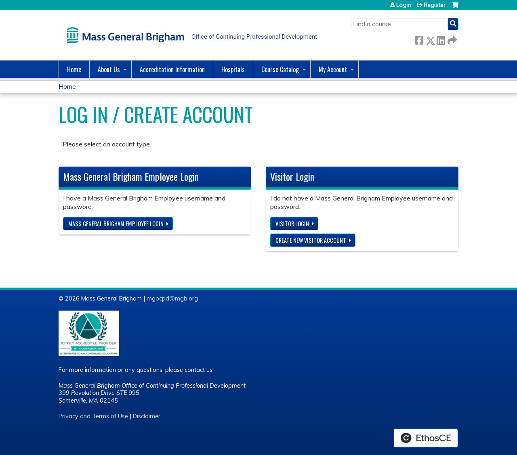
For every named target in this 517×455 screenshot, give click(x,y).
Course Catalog (280, 69)
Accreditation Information (172, 69)
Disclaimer (146, 416)
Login (403, 5)
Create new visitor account (310, 240)
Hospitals (233, 69)
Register (435, 5)
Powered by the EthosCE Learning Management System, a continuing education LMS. (425, 438)
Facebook (419, 39)
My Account (333, 69)
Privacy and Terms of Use (93, 416)
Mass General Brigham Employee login (116, 223)
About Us (109, 69)
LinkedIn (441, 39)
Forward (452, 39)
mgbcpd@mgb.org (172, 298)
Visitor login (292, 223)
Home (74, 69)
